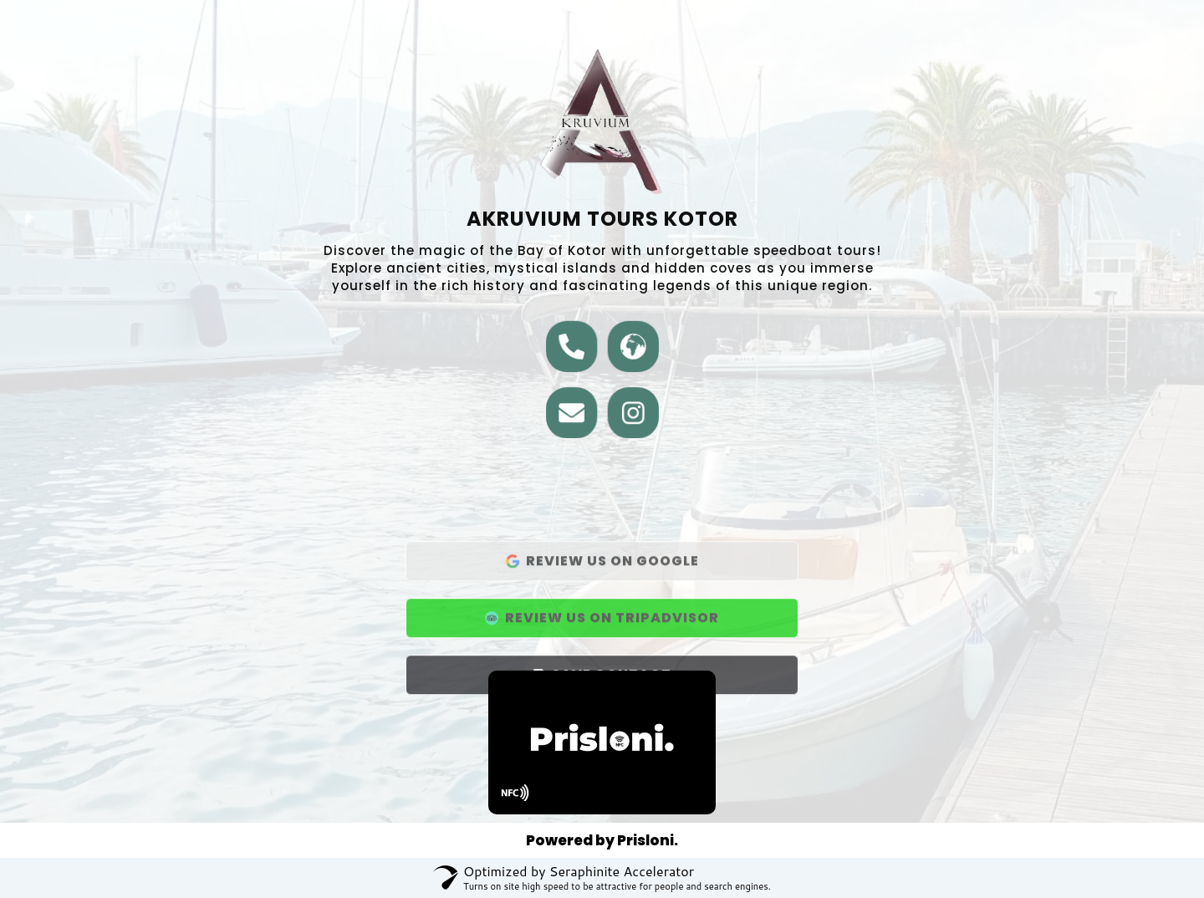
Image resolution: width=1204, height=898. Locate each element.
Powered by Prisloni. (602, 840)
